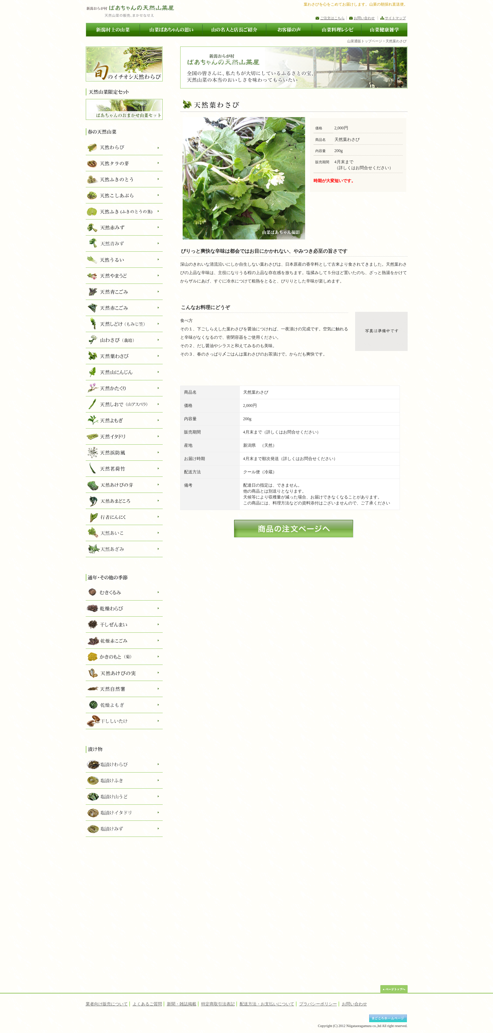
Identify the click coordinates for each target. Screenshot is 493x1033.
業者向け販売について (107, 1004)
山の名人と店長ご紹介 (234, 30)
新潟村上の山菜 (113, 30)
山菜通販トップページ (364, 41)
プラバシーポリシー (318, 1004)
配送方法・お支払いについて (267, 1004)
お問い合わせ (364, 18)
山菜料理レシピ (336, 30)
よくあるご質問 (147, 1004)
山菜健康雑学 (384, 30)
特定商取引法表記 (218, 1004)
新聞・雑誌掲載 (181, 1004)
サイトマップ (395, 18)
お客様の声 (289, 30)
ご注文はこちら (332, 18)
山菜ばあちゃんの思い (171, 30)
